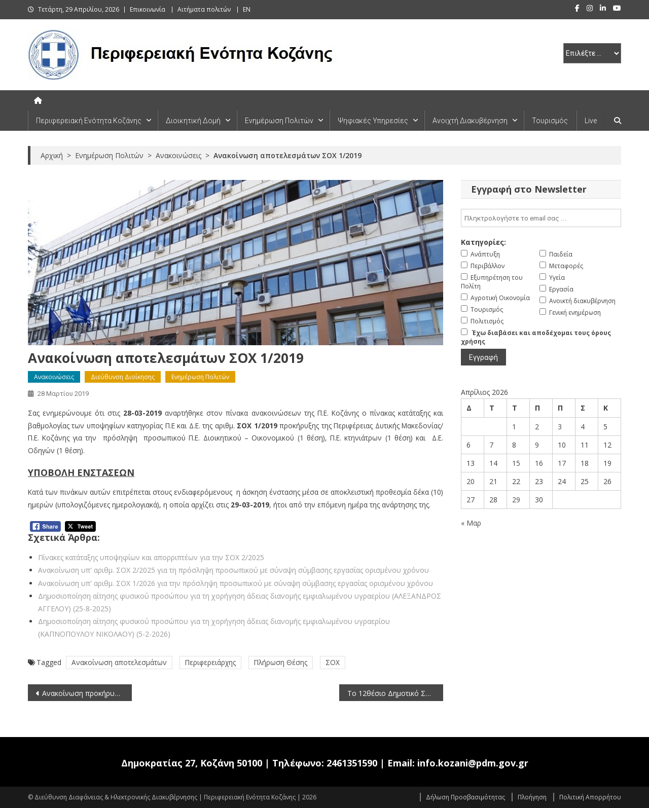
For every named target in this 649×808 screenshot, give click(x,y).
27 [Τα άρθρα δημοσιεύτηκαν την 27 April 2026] (470, 499)
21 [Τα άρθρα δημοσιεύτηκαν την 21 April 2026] (493, 481)
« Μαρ (471, 523)
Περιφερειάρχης (210, 662)
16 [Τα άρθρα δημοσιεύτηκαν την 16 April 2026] (539, 463)
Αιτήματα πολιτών (204, 9)
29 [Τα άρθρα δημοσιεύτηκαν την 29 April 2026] (516, 499)
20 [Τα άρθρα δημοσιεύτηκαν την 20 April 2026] (470, 481)
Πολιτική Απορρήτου (590, 797)
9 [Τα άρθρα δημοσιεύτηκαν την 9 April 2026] (537, 445)
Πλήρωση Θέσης (280, 662)
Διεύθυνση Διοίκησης (123, 377)
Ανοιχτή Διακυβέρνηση (470, 121)
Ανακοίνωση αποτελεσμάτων (119, 662)
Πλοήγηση (532, 797)
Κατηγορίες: (483, 242)
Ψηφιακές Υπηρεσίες (373, 121)
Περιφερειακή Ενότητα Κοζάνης (88, 121)
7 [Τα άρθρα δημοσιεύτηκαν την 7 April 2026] (491, 445)
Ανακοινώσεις (54, 377)
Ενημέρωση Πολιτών (279, 121)
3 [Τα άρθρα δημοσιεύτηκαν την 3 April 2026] (560, 426)
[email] (541, 218)
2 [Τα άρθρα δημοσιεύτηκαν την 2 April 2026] (537, 426)
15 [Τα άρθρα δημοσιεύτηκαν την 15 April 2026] (516, 463)
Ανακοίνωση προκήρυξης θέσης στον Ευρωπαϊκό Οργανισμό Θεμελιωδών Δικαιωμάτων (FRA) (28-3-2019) (87, 693)
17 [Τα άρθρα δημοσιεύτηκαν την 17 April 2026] (562, 463)
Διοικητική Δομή (193, 121)
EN (246, 9)
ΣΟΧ (333, 662)
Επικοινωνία (147, 9)
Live (591, 121)
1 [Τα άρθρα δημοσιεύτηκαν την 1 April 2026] (514, 426)
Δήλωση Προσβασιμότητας (465, 797)
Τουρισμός (550, 121)
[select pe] (592, 53)
